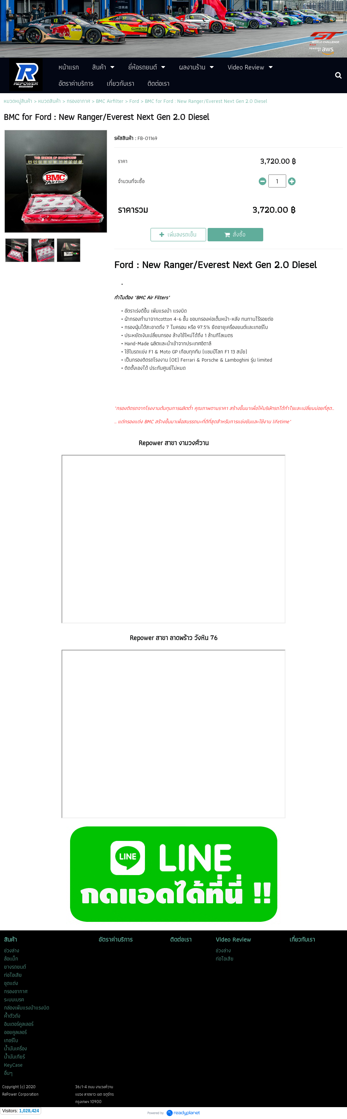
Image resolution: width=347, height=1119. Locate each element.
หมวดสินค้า (49, 101)
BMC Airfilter (109, 101)
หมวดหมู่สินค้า (18, 101)
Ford (134, 101)
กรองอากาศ (78, 101)
